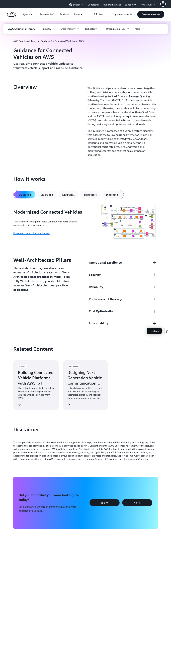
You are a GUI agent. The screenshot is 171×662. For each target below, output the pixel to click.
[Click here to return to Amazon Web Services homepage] (11, 16)
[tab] (24, 194)
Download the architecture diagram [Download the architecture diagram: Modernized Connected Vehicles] (31, 233)
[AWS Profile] (163, 4)
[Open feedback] (167, 331)
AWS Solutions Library (25, 41)
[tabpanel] (85, 222)
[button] (47, 14)
